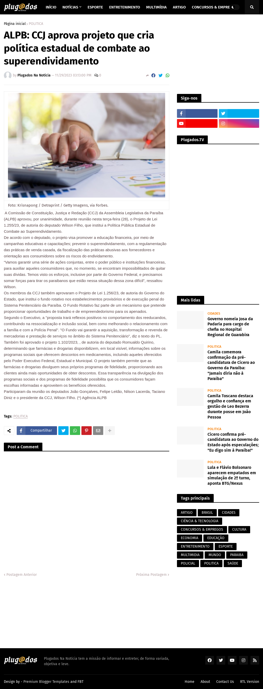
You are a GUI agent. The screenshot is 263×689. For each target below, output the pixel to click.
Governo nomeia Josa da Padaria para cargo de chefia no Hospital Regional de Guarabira (230, 326)
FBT (80, 682)
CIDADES (229, 512)
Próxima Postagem (151, 574)
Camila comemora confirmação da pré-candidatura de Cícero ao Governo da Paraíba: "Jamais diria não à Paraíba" (231, 365)
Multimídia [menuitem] (156, 7)
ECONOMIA (189, 538)
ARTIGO (187, 512)
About (205, 682)
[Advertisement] (218, 54)
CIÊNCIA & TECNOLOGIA (199, 521)
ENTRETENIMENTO (195, 546)
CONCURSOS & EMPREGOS (202, 529)
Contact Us (225, 682)
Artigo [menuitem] (179, 7)
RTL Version (249, 682)
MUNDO (215, 555)
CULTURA (239, 529)
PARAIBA (236, 555)
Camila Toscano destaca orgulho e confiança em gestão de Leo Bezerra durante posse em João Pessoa (230, 406)
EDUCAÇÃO (215, 538)
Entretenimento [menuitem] (124, 7)
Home (189, 682)
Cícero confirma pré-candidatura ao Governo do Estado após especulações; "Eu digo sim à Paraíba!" (233, 442)
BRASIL (207, 512)
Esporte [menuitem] (95, 7)
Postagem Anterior (21, 574)
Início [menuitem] (51, 7)
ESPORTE (226, 546)
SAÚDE (233, 563)
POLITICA (36, 24)
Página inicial (15, 24)
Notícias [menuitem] (70, 7)
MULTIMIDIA (190, 555)
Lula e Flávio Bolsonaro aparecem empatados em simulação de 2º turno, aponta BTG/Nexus (232, 475)
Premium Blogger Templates (46, 682)
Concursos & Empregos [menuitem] (214, 7)
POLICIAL (188, 563)
